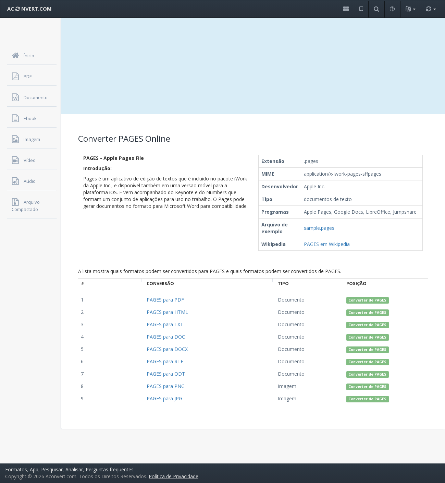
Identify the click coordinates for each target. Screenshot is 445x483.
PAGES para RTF (165, 361)
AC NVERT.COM (29, 8)
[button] (346, 9)
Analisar (74, 469)
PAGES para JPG (164, 398)
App (34, 469)
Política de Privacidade (173, 476)
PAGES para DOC (166, 336)
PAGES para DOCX (167, 349)
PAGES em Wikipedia (327, 244)
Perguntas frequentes (110, 469)
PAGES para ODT (166, 373)
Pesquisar (52, 469)
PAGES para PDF (165, 299)
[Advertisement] (253, 66)
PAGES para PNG (166, 386)
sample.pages (319, 228)
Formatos (16, 469)
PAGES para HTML (167, 312)
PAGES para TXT (165, 324)
